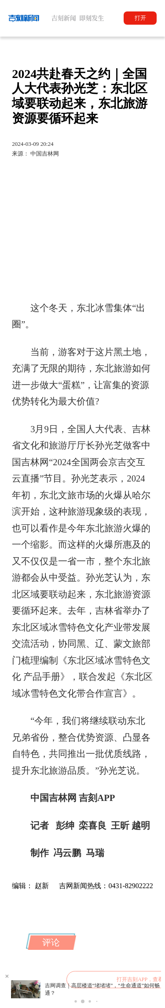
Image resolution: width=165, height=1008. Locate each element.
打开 (140, 18)
